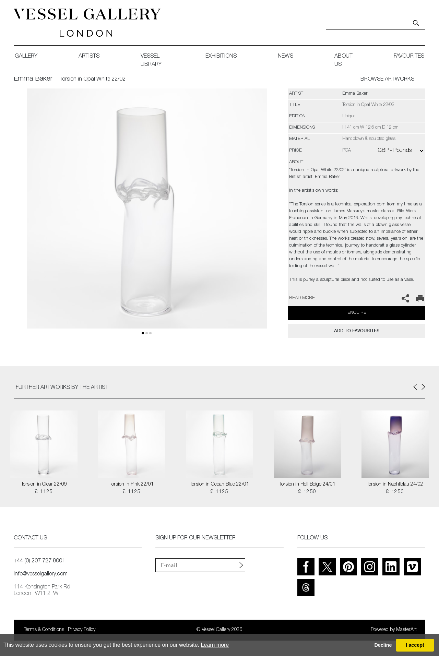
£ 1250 (307, 492)
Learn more (215, 645)
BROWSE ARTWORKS (387, 79)
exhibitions (221, 56)
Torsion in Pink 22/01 (132, 484)
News (285, 56)
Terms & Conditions (44, 630)
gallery (26, 56)
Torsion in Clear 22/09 (44, 484)
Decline (383, 645)
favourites (409, 56)
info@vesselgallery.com (41, 574)
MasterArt (406, 630)
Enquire (356, 313)
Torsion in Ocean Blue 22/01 (219, 484)
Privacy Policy (81, 630)
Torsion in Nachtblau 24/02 (395, 484)
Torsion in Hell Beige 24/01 (307, 484)
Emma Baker (33, 79)
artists (89, 56)
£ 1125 (44, 492)
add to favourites (356, 330)
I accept (415, 645)
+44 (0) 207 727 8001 (39, 561)
